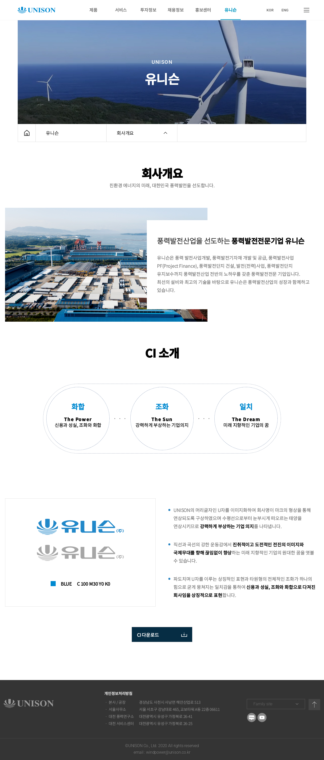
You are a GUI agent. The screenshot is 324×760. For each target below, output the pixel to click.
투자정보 (148, 10)
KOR (270, 10)
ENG (285, 10)
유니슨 (230, 10)
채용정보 (175, 10)
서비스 (120, 10)
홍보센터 (203, 10)
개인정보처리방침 (118, 693)
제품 (93, 10)
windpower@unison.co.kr (168, 752)
